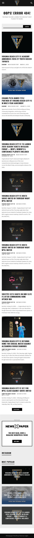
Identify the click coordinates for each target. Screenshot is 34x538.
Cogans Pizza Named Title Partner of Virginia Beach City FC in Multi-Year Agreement (17, 101)
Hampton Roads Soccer (9, 349)
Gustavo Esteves (21, 204)
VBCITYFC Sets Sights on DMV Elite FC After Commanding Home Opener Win (17, 297)
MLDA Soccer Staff (13, 64)
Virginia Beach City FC (8, 154)
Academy (4, 64)
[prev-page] (25, 469)
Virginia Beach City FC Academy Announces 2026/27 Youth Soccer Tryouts (17, 59)
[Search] (27, 26)
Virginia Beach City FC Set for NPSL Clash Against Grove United (16, 389)
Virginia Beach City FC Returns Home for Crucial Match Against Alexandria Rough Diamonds (16, 344)
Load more (17, 409)
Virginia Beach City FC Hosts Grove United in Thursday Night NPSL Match (16, 198)
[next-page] (29, 469)
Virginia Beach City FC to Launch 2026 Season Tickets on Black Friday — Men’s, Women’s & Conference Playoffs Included (16, 148)
